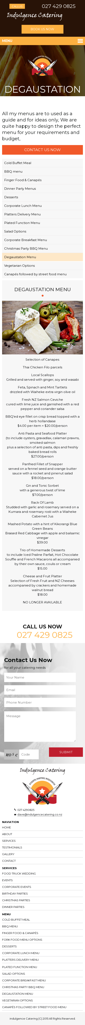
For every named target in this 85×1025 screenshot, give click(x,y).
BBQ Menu (10, 926)
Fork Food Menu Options (22, 939)
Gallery (8, 854)
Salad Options (15, 231)
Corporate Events (16, 887)
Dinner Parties (13, 907)
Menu (7, 41)
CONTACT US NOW (42, 150)
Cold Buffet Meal (17, 163)
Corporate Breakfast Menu (25, 240)
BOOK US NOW (42, 29)
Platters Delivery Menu (22, 214)
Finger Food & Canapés (22, 180)
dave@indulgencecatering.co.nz (39, 814)
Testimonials (12, 847)
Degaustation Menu (20, 257)
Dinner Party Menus (20, 189)
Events (7, 880)
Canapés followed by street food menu (35, 274)
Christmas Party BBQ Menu (26, 248)
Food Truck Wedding (19, 873)
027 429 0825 (59, 6)
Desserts (11, 197)
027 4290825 (25, 809)
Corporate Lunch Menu (23, 206)
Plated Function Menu (22, 223)
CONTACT (9, 860)
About (7, 834)
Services (9, 840)
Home (6, 827)
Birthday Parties (15, 893)
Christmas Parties (16, 900)
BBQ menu (13, 171)
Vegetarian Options (19, 266)
